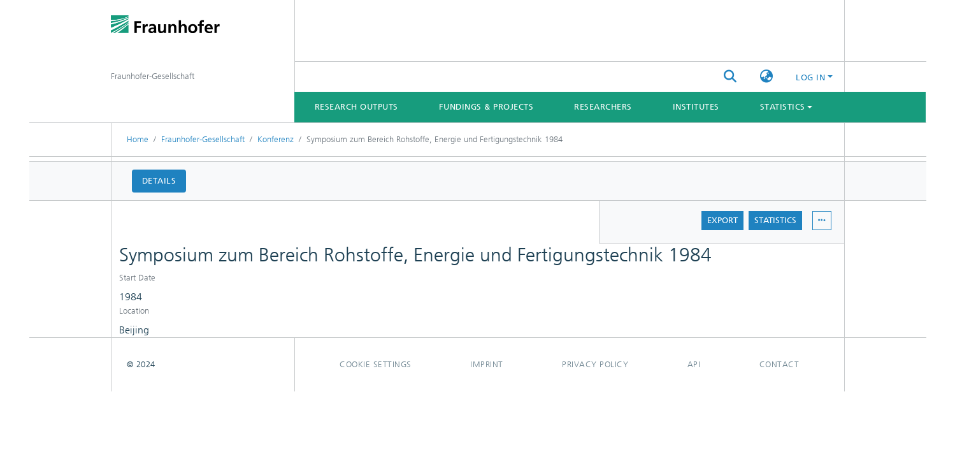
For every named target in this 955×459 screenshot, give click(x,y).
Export (722, 220)
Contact (779, 364)
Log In (810, 77)
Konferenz (275, 139)
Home (137, 139)
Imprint (486, 364)
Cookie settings (376, 364)
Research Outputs (356, 107)
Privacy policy (595, 364)
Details (159, 181)
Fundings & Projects (486, 107)
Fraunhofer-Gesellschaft (203, 139)
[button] (766, 77)
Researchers (603, 107)
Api (694, 364)
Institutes (696, 107)
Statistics (775, 220)
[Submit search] (730, 77)
